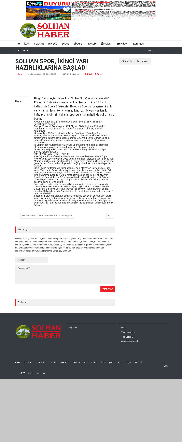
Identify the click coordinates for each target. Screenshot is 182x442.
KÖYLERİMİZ (90, 362)
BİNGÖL (52, 43)
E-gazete (73, 327)
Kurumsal (138, 43)
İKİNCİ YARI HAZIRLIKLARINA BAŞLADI (55, 216)
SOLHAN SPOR (28, 216)
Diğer (128, 362)
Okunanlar (127, 61)
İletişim (45, 373)
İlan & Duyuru (107, 362)
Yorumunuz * (65, 274)
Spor (20, 74)
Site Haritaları (33, 373)
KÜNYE (22, 373)
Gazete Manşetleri (129, 341)
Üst (166, 365)
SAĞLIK (92, 43)
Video (122, 43)
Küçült (89, 74)
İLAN (27, 43)
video (123, 327)
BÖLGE (65, 43)
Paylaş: (19, 101)
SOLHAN (39, 43)
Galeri (106, 43)
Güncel (138, 362)
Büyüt (98, 74)
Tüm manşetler (128, 332)
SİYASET (79, 43)
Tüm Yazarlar (127, 337)
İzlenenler (143, 61)
